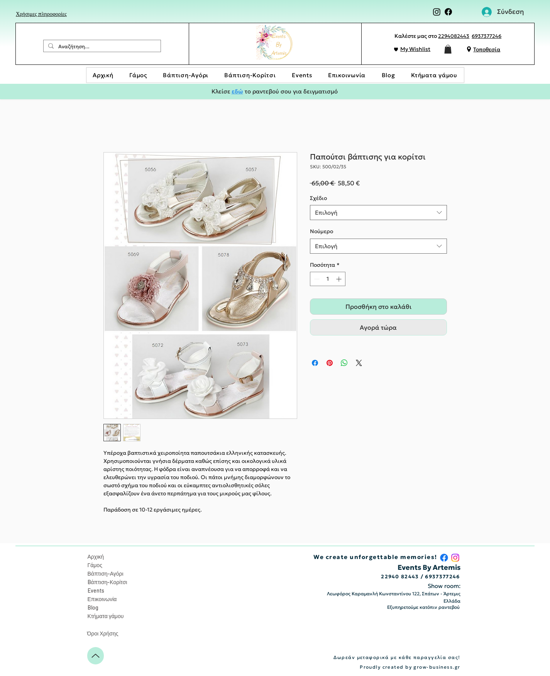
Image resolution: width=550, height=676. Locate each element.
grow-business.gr (436, 667)
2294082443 (453, 36)
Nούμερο (321, 231)
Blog (93, 607)
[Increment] (339, 279)
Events (96, 590)
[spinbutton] (328, 279)
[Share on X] (359, 363)
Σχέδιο (318, 198)
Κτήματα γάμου (106, 616)
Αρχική (96, 556)
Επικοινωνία (102, 599)
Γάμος (95, 565)
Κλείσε (222, 91)
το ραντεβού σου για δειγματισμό (290, 91)
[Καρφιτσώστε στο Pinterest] (329, 363)
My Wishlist (415, 49)
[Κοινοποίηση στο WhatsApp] (344, 363)
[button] (448, 49)
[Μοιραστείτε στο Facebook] (315, 363)
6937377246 (486, 36)
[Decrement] (316, 279)
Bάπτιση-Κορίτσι (107, 582)
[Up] (95, 655)
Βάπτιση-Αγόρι (106, 573)
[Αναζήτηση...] (101, 46)
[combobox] (378, 212)
